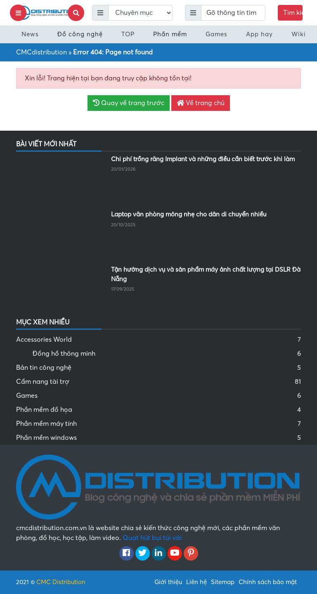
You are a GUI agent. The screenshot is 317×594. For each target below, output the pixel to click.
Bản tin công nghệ (158, 368)
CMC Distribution (60, 582)
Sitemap (222, 582)
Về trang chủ (201, 103)
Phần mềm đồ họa (158, 410)
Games (216, 34)
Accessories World (158, 340)
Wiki (298, 34)
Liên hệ (196, 582)
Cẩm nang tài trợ (158, 382)
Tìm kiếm (293, 12)
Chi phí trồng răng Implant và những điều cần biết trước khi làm (203, 159)
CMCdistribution (41, 52)
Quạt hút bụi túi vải (152, 538)
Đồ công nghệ (80, 34)
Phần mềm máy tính (158, 424)
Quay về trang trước (128, 103)
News (30, 34)
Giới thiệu (168, 582)
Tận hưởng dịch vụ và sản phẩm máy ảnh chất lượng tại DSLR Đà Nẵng (205, 274)
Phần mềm (170, 34)
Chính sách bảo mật (268, 582)
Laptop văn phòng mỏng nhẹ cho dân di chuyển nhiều (188, 214)
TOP (128, 34)
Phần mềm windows (158, 438)
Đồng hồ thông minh (167, 354)
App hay (259, 34)
